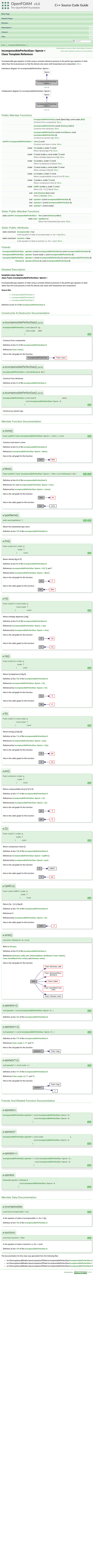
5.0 (38, 4)
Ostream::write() (38, 958)
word (63, 132)
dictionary (65, 126)
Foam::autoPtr (8, 436)
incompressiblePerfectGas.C (23, 300)
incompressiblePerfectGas (17, 45)
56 (17, 447)
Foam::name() (17, 350)
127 (17, 794)
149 (17, 909)
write (36, 193)
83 (17, 564)
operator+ (29, 251)
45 (17, 951)
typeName (43, 219)
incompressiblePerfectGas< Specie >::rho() (36, 485)
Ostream (42, 193)
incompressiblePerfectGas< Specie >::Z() (28, 798)
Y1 (26, 1043)
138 (17, 851)
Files (47, 36)
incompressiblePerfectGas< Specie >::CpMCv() (30, 856)
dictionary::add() (18, 956)
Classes (47, 32)
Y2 (32, 1043)
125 (17, 531)
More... (79, 64)
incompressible (23, 232)
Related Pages (7, 18)
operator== (29, 258)
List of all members (86, 51)
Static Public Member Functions (82, 48)
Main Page (6, 14)
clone (36, 142)
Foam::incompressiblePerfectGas (28, 436)
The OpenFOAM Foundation (25, 7)
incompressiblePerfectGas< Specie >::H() (28, 568)
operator (28, 261)
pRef (82, 119)
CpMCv (37, 187)
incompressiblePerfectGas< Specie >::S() (28, 683)
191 (17, 1072)
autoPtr (5, 142)
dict (71, 126)
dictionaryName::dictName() (41, 956)
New (40, 216)
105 (17, 679)
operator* (29, 255)
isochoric (20, 238)
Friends (77, 51)
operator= (38, 199)
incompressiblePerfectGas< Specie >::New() (29, 452)
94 (17, 621)
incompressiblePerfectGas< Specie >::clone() (32, 489)
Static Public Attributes (67, 51)
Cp (35, 161)
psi (35, 174)
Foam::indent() (59, 956)
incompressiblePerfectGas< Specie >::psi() (29, 741)
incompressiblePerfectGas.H (23, 295)
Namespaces (47, 27)
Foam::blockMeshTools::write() (15, 958)
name (68, 132)
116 (17, 736)
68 (17, 480)
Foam (3, 45)
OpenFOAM (21, 3)
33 (17, 345)
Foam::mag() (17, 1043)
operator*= (38, 206)
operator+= (38, 203)
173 (17, 1038)
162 (17, 1017)
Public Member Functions (64, 48)
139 (17, 1249)
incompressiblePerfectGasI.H (23, 297)
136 (17, 1223)
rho (35, 148)
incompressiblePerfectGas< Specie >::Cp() (29, 626)
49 (16, 305)
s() (24, 1076)
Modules (5, 23)
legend (47, 87)
